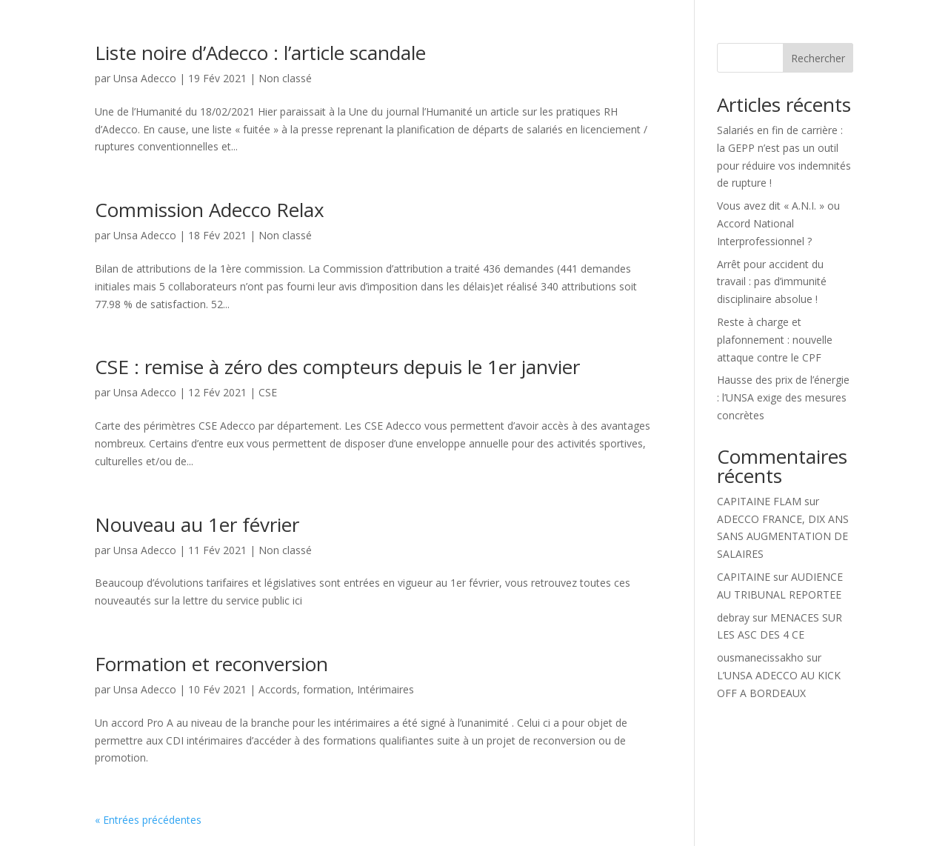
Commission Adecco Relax (209, 209)
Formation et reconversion (211, 663)
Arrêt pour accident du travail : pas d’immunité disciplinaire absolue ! (772, 282)
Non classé (285, 78)
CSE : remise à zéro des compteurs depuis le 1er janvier (337, 366)
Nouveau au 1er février (197, 524)
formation (327, 689)
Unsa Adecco (144, 78)
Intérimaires (385, 689)
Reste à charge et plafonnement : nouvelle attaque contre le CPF (774, 339)
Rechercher (818, 58)
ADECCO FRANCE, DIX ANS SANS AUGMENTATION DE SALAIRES (783, 537)
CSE (267, 392)
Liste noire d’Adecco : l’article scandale (260, 52)
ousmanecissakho (760, 657)
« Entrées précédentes (148, 820)
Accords (277, 689)
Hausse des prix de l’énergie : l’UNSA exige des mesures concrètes (783, 397)
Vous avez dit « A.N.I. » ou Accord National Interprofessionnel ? (778, 223)
